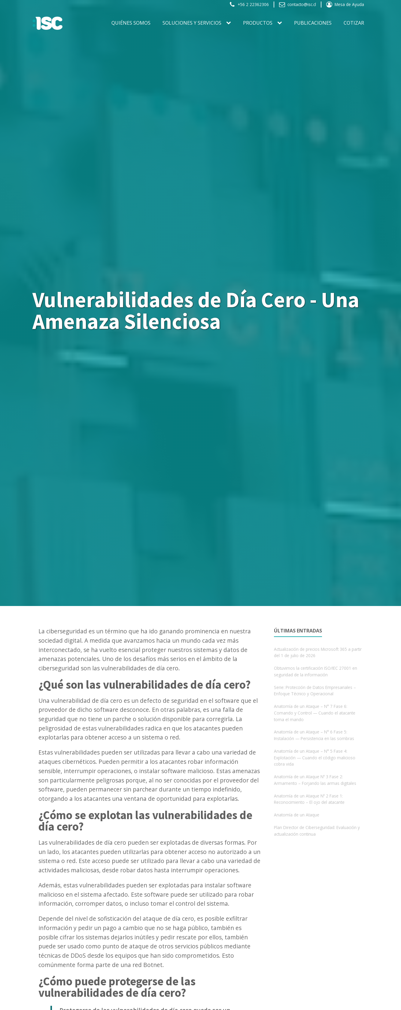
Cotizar (354, 23)
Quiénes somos (130, 23)
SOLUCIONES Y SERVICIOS (192, 23)
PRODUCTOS (257, 23)
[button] (249, 5)
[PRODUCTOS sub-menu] (280, 23)
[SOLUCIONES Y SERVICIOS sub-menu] (229, 23)
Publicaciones (313, 23)
